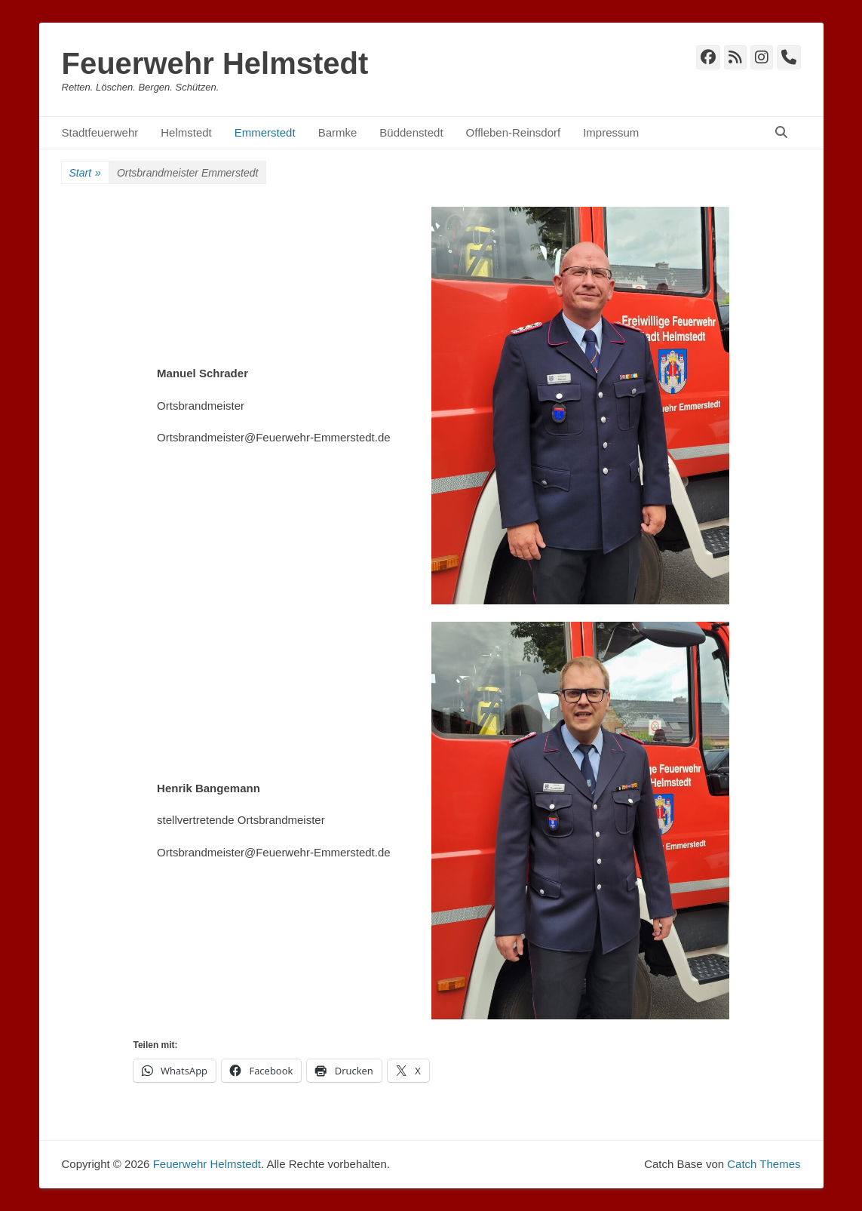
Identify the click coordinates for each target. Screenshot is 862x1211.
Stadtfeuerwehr (100, 132)
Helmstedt (186, 132)
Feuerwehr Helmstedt (215, 63)
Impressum (611, 132)
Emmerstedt (265, 132)
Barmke (337, 132)
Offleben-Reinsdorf (513, 132)
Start (85, 173)
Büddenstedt (411, 132)
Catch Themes (763, 1163)
